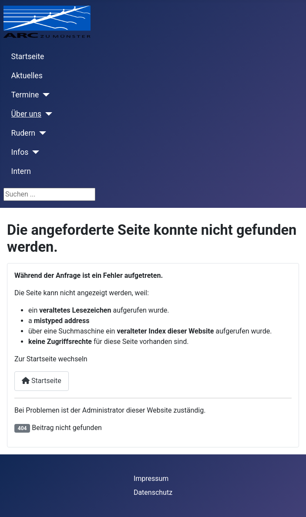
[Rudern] (40, 133)
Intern (21, 171)
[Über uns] (46, 114)
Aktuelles (27, 75)
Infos (20, 152)
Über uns (26, 114)
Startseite (27, 56)
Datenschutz (153, 492)
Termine (25, 94)
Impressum (151, 478)
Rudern (23, 133)
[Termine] (44, 95)
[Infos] (33, 152)
